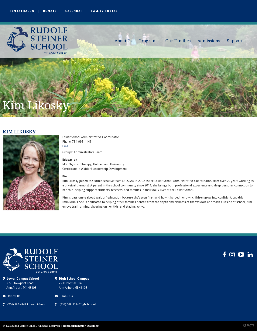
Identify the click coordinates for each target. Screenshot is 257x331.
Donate (50, 11)
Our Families (178, 40)
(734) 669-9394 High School (75, 304)
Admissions (208, 40)
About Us (123, 40)
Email (66, 146)
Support (235, 40)
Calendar (74, 11)
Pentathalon (22, 11)
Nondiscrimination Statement (81, 325)
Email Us (11, 296)
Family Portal (104, 11)
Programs (149, 40)
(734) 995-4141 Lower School (24, 304)
